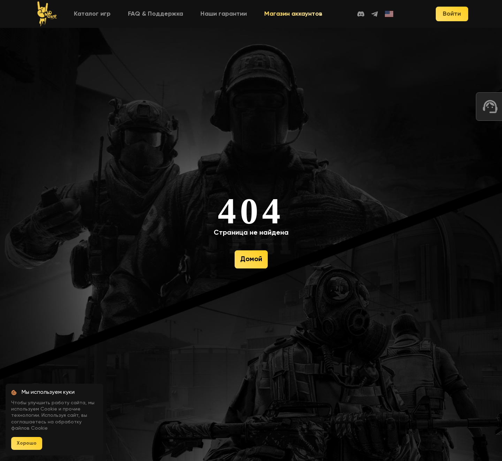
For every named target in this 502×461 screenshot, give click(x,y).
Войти (452, 14)
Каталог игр (92, 14)
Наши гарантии (223, 14)
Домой (251, 259)
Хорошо (27, 443)
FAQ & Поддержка (155, 14)
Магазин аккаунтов (293, 14)
